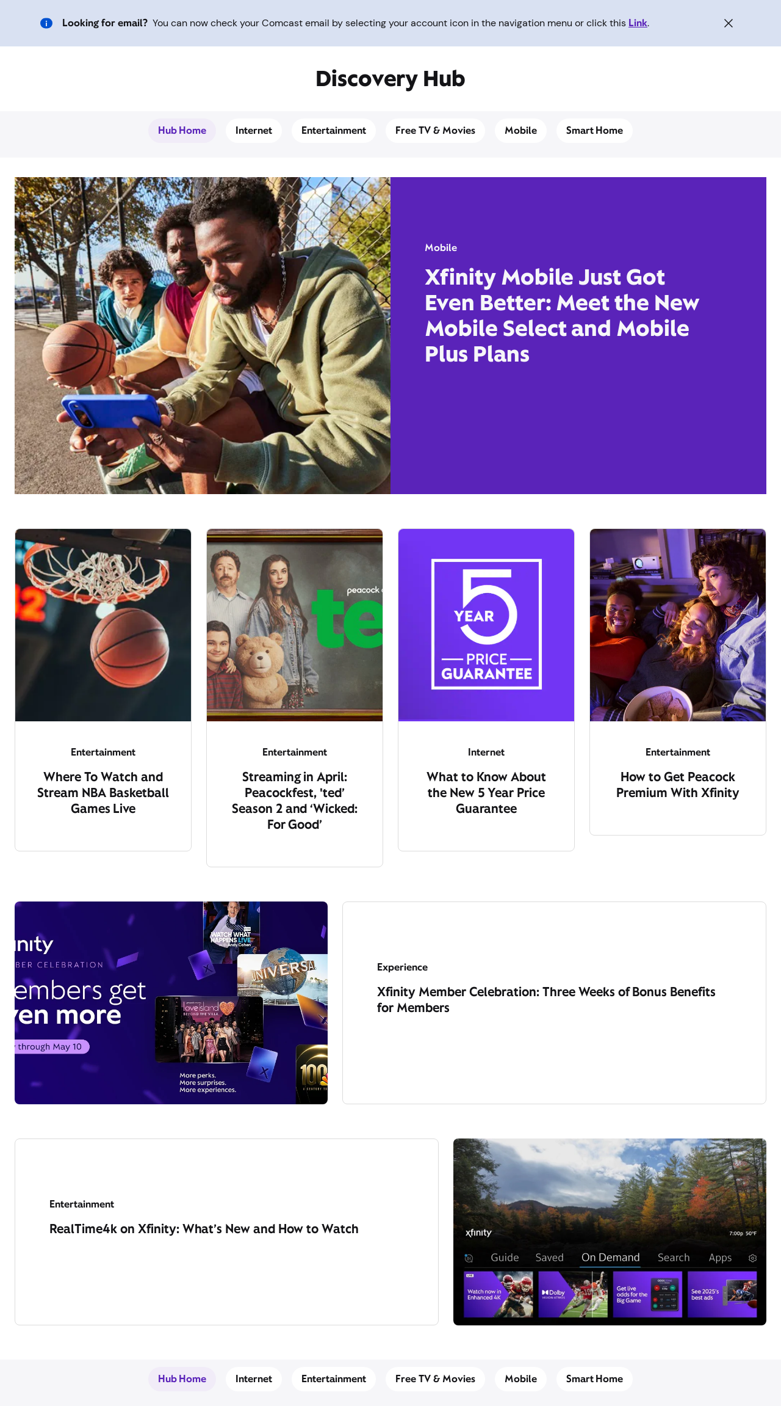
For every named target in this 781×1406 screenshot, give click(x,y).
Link (637, 22)
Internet (254, 130)
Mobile (521, 130)
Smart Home (595, 130)
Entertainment (333, 130)
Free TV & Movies (435, 130)
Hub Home (182, 130)
